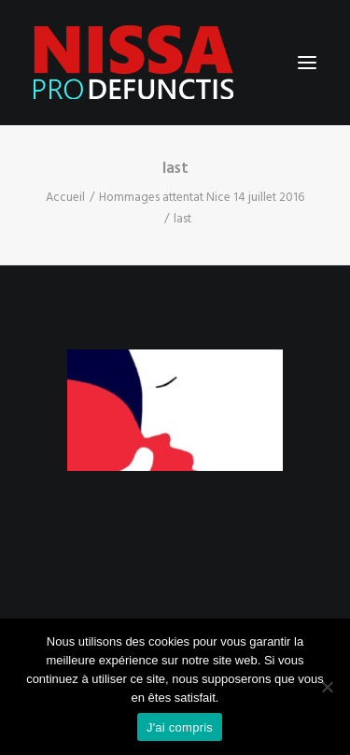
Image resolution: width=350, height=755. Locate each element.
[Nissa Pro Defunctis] (133, 62)
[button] (307, 62)
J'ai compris (180, 727)
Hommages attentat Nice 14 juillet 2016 (201, 197)
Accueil (65, 197)
